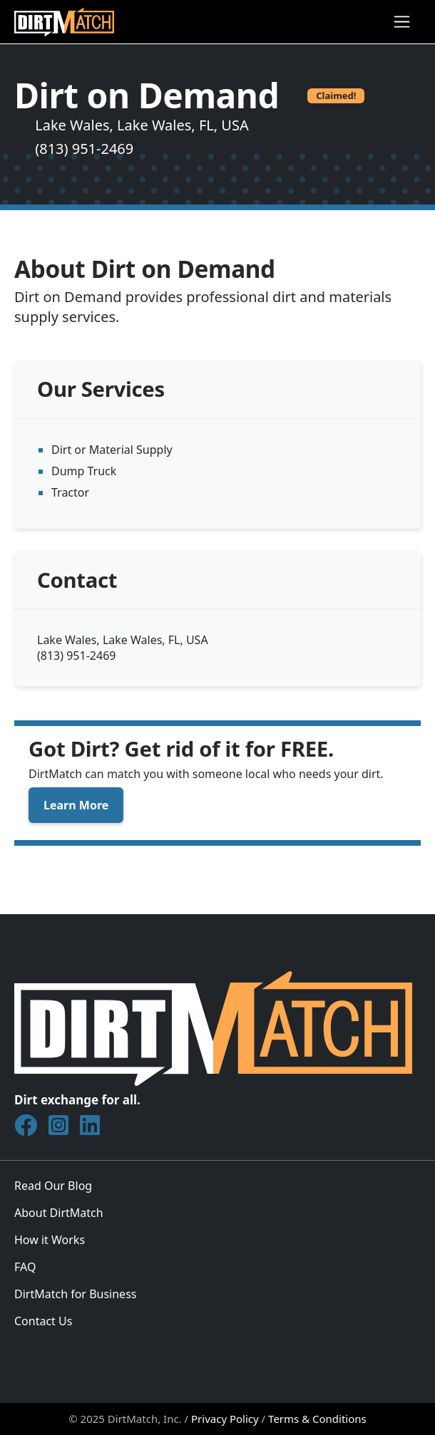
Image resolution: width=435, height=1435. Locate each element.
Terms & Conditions (317, 1418)
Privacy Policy (225, 1418)
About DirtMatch (58, 1213)
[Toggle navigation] (402, 22)
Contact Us (43, 1321)
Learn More (76, 805)
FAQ (25, 1267)
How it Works (49, 1240)
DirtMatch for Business (75, 1294)
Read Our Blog (53, 1185)
